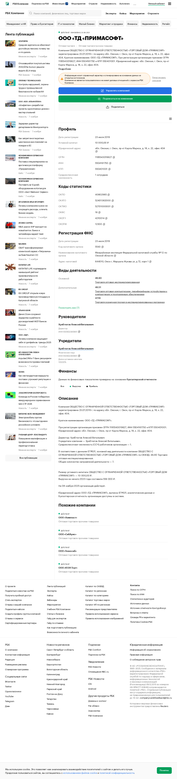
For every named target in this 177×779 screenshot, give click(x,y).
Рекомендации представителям (101, 663)
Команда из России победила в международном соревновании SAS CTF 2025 (34, 400)
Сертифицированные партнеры (21, 677)
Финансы (132, 23)
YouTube (9, 750)
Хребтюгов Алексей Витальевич (75, 349)
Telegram (9, 755)
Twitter (8, 741)
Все (62, 386)
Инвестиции (60, 3)
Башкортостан (54, 719)
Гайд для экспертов (56, 673)
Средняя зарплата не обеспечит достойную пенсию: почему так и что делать (34, 48)
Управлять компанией (115, 90)
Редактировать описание (159, 79)
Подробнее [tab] (64, 69)
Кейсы (123, 13)
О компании (11, 704)
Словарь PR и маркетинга (142, 671)
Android (92, 743)
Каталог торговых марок (97, 654)
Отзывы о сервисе (14, 673)
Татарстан (51, 753)
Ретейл (166, 23)
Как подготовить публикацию (61, 682)
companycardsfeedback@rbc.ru (156, 752)
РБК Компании (20, 4)
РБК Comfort (94, 704)
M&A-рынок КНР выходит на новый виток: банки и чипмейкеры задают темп (33, 230)
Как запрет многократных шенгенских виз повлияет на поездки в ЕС (33, 141)
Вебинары (52, 654)
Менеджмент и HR (16, 23)
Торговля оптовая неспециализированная (117, 281)
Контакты (135, 640)
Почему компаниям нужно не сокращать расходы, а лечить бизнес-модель (33, 209)
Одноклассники (13, 746)
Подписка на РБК (40, 4)
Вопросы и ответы (139, 667)
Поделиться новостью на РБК (19, 645)
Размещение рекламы (16, 719)
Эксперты (110, 13)
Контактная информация (17, 709)
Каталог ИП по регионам (97, 659)
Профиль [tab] (63, 119)
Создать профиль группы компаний (22, 668)
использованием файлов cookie (80, 772)
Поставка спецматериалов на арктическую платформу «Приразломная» (33, 165)
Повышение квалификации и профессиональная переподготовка (33, 441)
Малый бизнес (87, 23)
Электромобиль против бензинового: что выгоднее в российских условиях (33, 420)
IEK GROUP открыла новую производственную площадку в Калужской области (34, 296)
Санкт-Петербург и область (60, 704)
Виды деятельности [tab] (82, 119)
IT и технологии (66, 23)
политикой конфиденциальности (117, 772)
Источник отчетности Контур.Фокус (148, 662)
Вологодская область (57, 724)
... (134, 3)
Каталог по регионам (95, 645)
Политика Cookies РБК (141, 676)
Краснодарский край (57, 733)
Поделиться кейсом (15, 663)
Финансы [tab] (102, 119)
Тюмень (50, 758)
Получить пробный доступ (18, 650)
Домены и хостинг (97, 755)
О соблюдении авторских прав (145, 714)
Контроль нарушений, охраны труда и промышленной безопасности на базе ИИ (33, 87)
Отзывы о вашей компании (18, 659)
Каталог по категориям (96, 650)
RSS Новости (94, 721)
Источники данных (139, 658)
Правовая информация (141, 709)
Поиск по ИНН (137, 648)
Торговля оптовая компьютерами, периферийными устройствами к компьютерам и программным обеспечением (131, 292)
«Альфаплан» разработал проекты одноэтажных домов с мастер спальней (34, 108)
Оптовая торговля (66, 45)
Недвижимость (108, 4)
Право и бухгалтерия (42, 23)
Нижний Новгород (56, 738)
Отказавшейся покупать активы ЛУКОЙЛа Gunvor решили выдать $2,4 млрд (34, 66)
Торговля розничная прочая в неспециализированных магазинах (130, 301)
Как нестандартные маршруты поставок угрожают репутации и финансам (35, 379)
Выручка (75, 386)
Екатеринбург (54, 709)
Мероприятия (78, 4)
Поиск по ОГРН (137, 644)
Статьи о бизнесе (55, 668)
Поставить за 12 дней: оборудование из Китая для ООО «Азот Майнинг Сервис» (33, 188)
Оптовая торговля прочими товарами (95, 45)
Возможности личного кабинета (63, 686)
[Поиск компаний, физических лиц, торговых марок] (65, 13)
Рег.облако (93, 760)
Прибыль (92, 386)
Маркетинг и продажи (111, 23)
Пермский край (54, 743)
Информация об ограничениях (145, 704)
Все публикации (28, 458)
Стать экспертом (13, 654)
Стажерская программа (16, 724)
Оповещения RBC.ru (98, 726)
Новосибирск (53, 714)
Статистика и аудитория (142, 653)
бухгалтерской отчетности (141, 379)
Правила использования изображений (104, 673)
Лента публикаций (19, 34)
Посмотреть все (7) (68, 307)
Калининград (53, 728)
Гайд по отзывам (55, 677)
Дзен (7, 760)
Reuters (164, 760)
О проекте (153, 13)
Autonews (124, 4)
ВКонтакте (10, 736)
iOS (90, 738)
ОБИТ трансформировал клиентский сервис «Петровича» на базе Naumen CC (35, 251)
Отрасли (93, 4)
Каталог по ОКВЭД (94, 640)
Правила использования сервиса (101, 668)
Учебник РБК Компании (58, 663)
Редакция (10, 714)
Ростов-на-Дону (55, 748)
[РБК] (7, 3)
